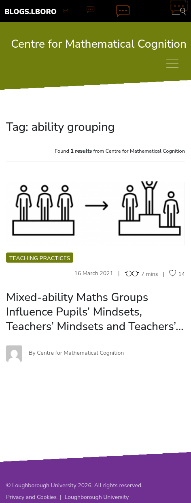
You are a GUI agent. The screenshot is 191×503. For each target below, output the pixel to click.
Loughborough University (97, 497)
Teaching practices (39, 258)
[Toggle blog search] (179, 11)
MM (96, 213)
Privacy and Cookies (31, 497)
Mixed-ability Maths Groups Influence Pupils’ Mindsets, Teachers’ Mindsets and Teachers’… (95, 312)
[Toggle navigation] (172, 63)
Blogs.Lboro (30, 12)
